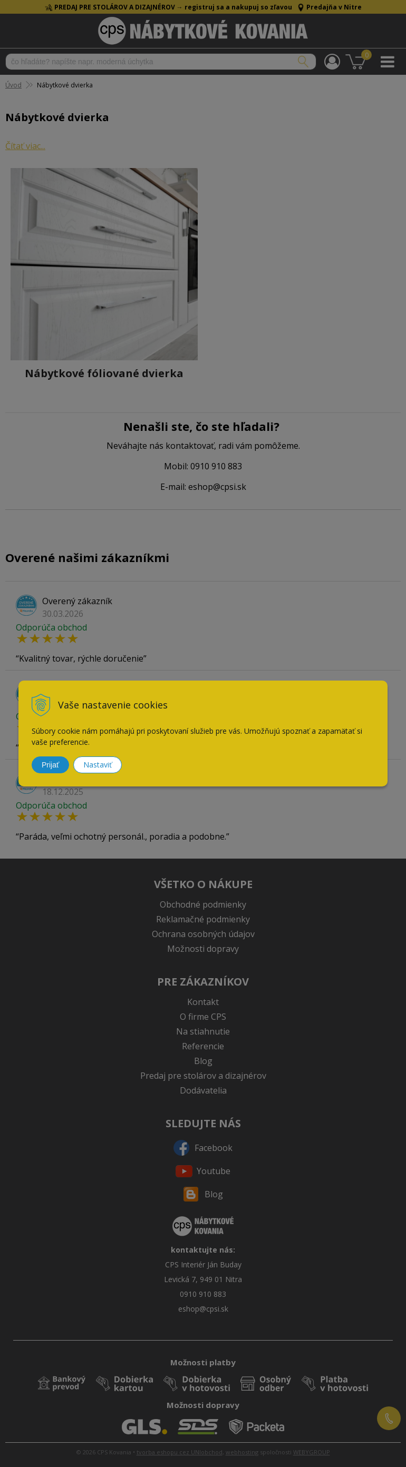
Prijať (50, 765)
